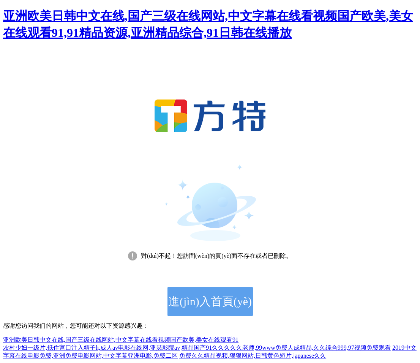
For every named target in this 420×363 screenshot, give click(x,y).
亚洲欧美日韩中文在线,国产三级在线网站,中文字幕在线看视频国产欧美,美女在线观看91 (120, 339)
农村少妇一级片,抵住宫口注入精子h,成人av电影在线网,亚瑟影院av (91, 347)
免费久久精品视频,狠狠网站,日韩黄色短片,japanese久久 (252, 355)
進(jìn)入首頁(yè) (210, 301)
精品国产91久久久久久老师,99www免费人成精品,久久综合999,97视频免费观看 (286, 347)
